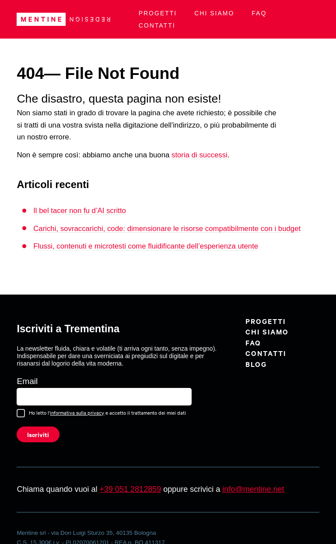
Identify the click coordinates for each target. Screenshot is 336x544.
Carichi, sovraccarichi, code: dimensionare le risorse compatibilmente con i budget (167, 228)
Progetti (158, 13)
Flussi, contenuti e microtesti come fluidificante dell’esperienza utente (145, 246)
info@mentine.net (253, 489)
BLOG (256, 364)
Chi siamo (214, 13)
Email (27, 381)
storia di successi (200, 155)
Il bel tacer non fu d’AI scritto (79, 210)
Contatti (157, 25)
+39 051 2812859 (130, 489)
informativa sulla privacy (77, 412)
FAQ (259, 13)
